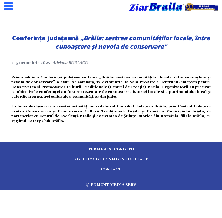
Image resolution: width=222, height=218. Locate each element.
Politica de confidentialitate (111, 159)
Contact (111, 169)
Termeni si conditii (111, 149)
